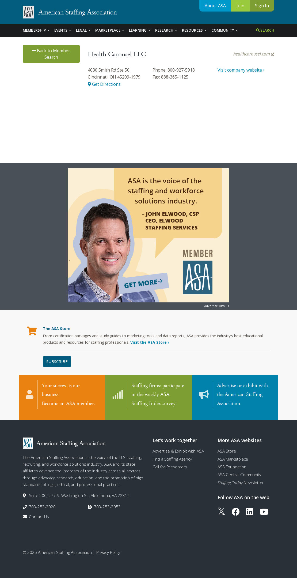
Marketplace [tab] (110, 30)
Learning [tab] (140, 30)
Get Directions (104, 84)
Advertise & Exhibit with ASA (178, 447)
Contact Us (39, 513)
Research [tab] (166, 30)
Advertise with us (216, 306)
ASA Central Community (239, 470)
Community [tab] (224, 30)
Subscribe (57, 361)
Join (240, 6)
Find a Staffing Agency (172, 455)
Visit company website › (241, 70)
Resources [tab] (194, 30)
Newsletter (241, 478)
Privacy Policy (108, 548)
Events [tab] (63, 30)
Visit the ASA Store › (149, 342)
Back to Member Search (51, 54)
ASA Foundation (232, 463)
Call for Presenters (170, 463)
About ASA (215, 6)
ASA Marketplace (233, 455)
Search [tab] (265, 30)
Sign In (262, 6)
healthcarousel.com (253, 54)
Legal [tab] (83, 30)
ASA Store (227, 447)
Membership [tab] (36, 30)
